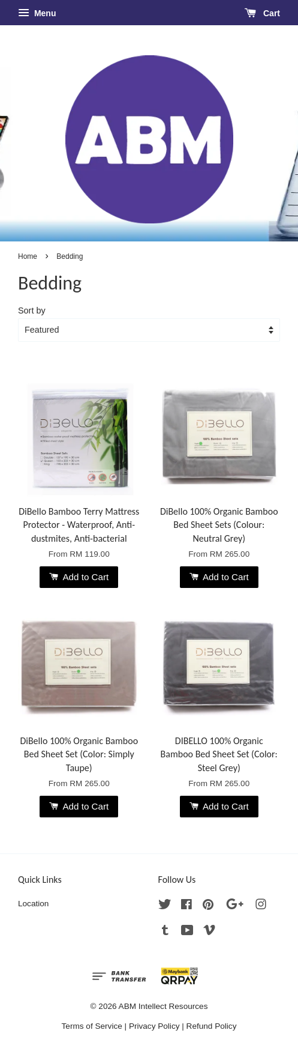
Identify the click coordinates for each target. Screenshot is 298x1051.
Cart (262, 13)
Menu (37, 13)
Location (33, 903)
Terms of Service (92, 1026)
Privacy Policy (154, 1026)
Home (27, 256)
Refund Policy (211, 1026)
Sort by (32, 310)
